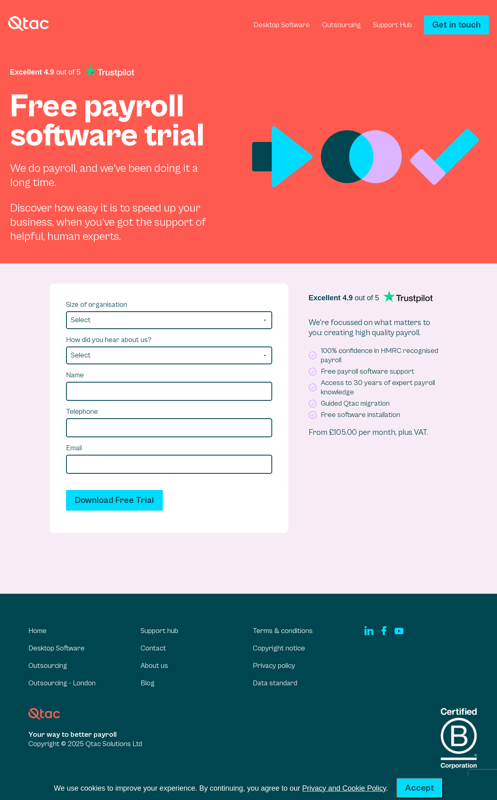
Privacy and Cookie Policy (344, 788)
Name (75, 375)
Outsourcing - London (62, 683)
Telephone (82, 411)
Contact (153, 648)
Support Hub (392, 25)
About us (154, 665)
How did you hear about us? (108, 340)
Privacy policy (274, 665)
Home (37, 631)
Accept (419, 788)
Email (74, 448)
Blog (148, 683)
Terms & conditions (283, 631)
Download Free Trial (114, 500)
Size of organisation (96, 304)
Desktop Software (282, 25)
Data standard (275, 683)
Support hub (159, 631)
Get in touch (456, 25)
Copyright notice (279, 648)
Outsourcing (341, 25)
